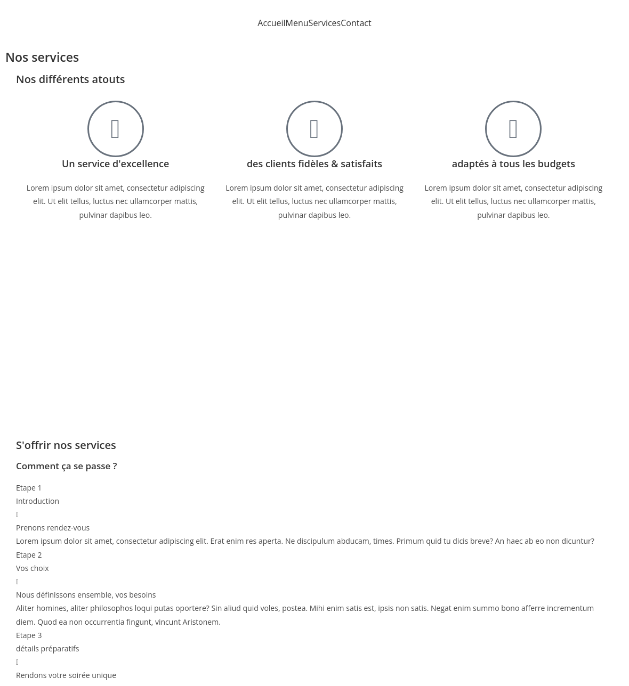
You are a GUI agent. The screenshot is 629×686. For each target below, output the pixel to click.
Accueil (271, 23)
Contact (356, 23)
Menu (297, 23)
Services (325, 23)
